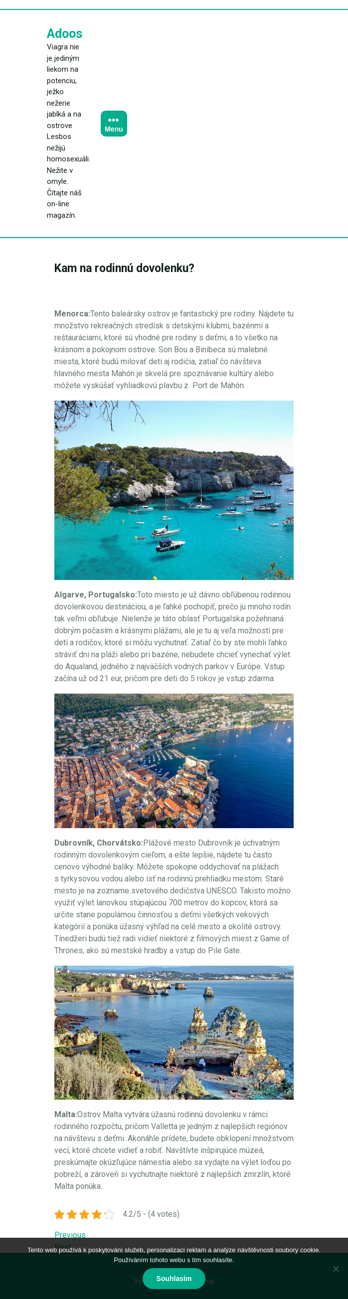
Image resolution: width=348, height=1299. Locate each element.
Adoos (64, 33)
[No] (336, 1269)
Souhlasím (174, 1279)
